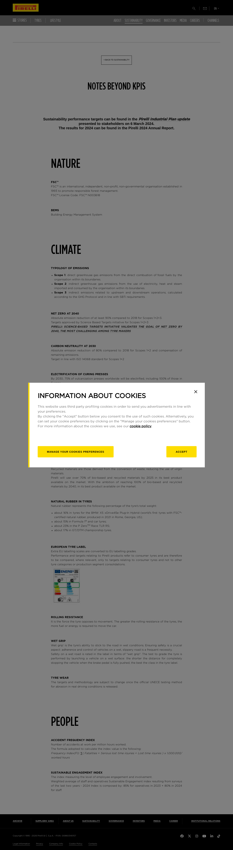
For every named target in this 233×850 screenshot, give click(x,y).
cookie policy (140, 426)
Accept (181, 451)
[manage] (76, 451)
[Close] (195, 391)
